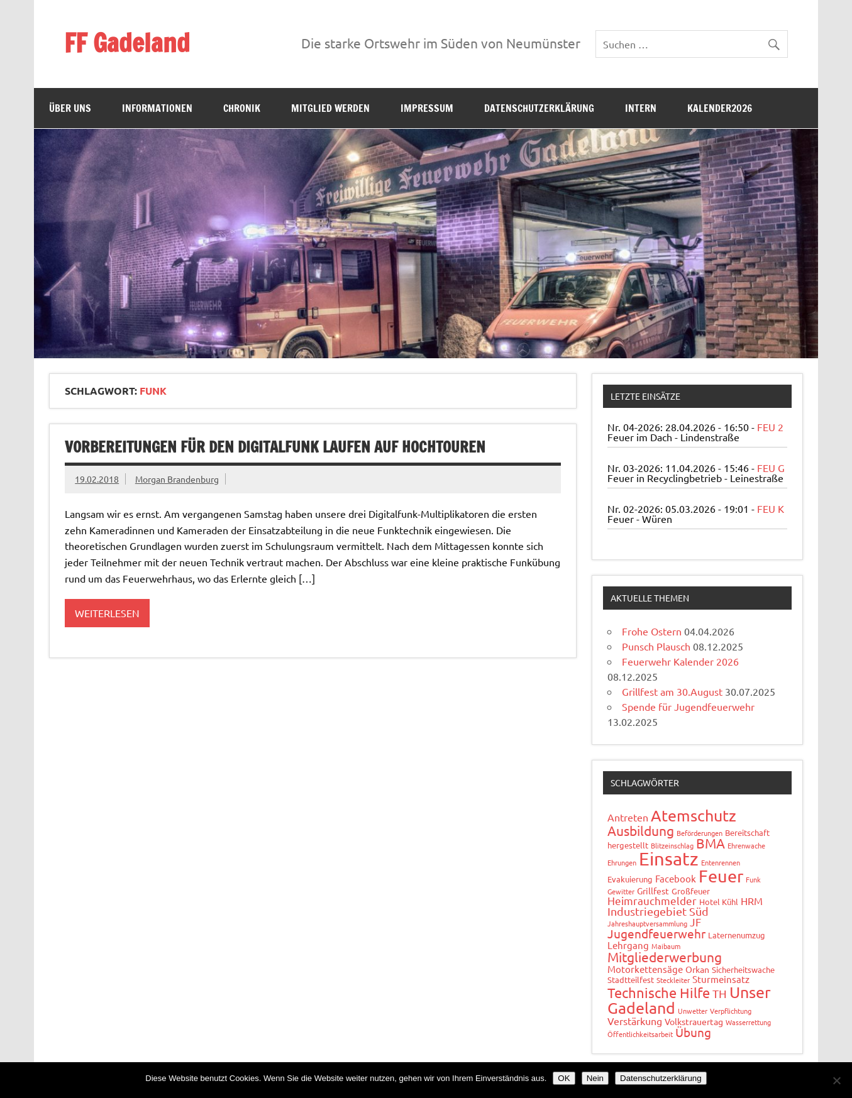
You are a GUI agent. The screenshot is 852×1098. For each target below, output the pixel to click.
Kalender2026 (719, 108)
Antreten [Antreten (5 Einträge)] (627, 817)
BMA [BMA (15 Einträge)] (710, 843)
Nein (595, 1078)
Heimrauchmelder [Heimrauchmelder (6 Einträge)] (652, 900)
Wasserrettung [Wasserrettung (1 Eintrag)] (748, 1022)
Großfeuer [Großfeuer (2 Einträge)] (691, 891)
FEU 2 (770, 426)
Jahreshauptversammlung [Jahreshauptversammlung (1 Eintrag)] (647, 923)
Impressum (427, 108)
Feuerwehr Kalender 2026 (680, 661)
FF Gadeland (127, 42)
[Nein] (836, 1080)
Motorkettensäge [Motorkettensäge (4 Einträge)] (645, 969)
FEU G (771, 467)
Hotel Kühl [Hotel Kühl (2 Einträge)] (718, 901)
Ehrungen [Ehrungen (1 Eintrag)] (621, 862)
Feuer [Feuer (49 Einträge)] (721, 875)
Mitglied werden (330, 108)
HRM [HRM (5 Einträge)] (752, 900)
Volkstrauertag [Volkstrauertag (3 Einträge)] (694, 1021)
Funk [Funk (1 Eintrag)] (753, 879)
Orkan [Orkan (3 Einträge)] (697, 969)
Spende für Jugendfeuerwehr (688, 706)
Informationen (157, 108)
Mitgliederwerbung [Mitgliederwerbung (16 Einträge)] (664, 956)
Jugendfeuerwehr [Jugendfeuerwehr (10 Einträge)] (656, 933)
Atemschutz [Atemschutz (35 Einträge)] (693, 815)
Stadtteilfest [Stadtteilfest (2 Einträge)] (630, 979)
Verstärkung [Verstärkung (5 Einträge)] (634, 1020)
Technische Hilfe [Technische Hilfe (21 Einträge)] (658, 992)
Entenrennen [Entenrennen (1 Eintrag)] (720, 862)
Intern (640, 108)
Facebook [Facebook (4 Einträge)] (675, 878)
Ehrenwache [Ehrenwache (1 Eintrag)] (746, 845)
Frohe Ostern (652, 631)
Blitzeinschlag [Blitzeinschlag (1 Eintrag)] (672, 845)
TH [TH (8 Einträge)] (719, 993)
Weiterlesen (107, 613)
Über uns (70, 108)
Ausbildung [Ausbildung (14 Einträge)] (640, 830)
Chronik (241, 108)
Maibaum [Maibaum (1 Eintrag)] (665, 946)
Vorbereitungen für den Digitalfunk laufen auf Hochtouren (275, 447)
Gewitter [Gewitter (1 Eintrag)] (620, 891)
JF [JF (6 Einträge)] (695, 921)
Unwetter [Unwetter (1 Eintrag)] (692, 1011)
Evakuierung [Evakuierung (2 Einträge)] (630, 879)
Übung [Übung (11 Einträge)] (693, 1032)
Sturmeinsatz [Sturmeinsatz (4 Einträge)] (721, 979)
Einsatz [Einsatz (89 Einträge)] (669, 858)
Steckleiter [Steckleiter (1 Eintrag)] (673, 980)
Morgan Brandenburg (177, 479)
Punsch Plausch (656, 646)
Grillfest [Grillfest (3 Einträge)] (653, 890)
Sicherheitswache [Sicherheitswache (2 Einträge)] (743, 969)
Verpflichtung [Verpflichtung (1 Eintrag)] (730, 1011)
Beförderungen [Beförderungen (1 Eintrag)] (699, 833)
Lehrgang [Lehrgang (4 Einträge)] (628, 945)
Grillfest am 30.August (672, 691)
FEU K (770, 508)
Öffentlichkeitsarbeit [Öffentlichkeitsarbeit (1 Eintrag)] (640, 1034)
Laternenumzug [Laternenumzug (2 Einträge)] (736, 935)
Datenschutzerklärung (539, 108)
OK (564, 1078)
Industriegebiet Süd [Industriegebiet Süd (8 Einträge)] (658, 911)
